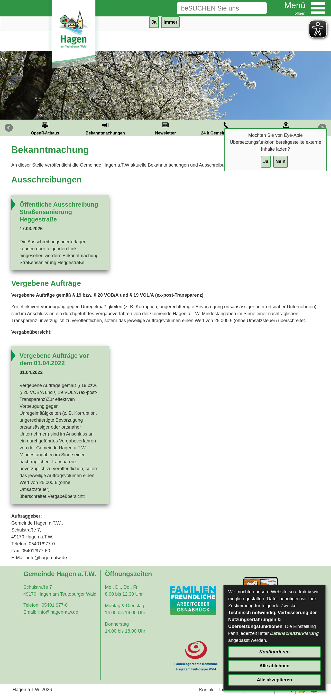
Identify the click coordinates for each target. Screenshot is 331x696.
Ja (265, 161)
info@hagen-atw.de (58, 612)
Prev (9, 128)
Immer (170, 22)
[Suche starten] (259, 8)
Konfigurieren (274, 651)
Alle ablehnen (274, 665)
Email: (29, 612)
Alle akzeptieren (274, 679)
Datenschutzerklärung (294, 633)
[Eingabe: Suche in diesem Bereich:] (214, 8)
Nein (280, 161)
